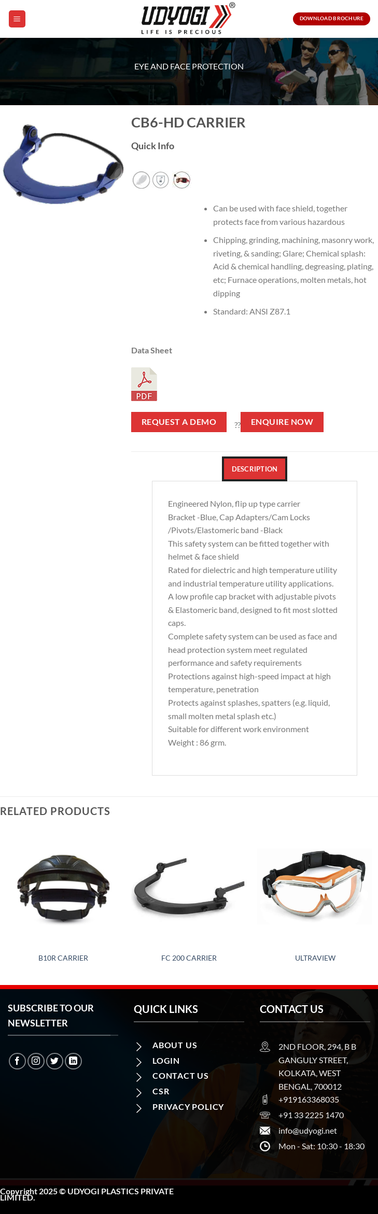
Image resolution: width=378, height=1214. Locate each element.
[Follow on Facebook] (17, 1061)
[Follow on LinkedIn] (73, 1061)
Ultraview (315, 957)
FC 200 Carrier (189, 957)
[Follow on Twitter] (54, 1061)
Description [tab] (255, 469)
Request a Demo (179, 421)
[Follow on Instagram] (36, 1061)
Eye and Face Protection (189, 66)
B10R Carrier (63, 957)
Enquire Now (282, 421)
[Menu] (17, 18)
